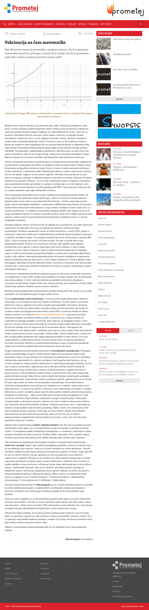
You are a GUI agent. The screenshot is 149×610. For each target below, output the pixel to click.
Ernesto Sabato (105, 225)
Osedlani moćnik (122, 54)
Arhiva (119, 99)
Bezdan (108, 331)
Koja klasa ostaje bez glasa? (127, 39)
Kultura (61, 24)
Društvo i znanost (44, 24)
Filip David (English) (107, 263)
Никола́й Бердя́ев (106, 237)
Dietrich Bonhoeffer (106, 250)
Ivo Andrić (102, 244)
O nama (116, 582)
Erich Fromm (103, 309)
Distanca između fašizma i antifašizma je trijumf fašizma (127, 154)
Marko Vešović (104, 296)
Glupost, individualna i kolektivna (125, 168)
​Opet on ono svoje (108, 339)
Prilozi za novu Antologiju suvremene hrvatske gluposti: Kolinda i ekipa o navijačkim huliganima (118, 374)
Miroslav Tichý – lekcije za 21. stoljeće (126, 183)
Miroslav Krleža (105, 231)
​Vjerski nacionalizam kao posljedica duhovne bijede (126, 198)
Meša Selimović (105, 283)
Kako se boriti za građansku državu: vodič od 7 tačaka (117, 351)
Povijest (72, 24)
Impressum (117, 587)
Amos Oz (102, 218)
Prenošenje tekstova (122, 597)
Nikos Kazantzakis (106, 276)
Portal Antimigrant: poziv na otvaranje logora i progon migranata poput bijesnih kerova (119, 363)
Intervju (82, 24)
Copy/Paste (105, 24)
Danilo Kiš (102, 315)
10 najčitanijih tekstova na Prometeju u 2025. (126, 86)
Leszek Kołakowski (106, 322)
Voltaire (101, 289)
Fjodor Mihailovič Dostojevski (111, 270)
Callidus (141, 606)
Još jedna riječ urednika (125, 69)
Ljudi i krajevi (25, 24)
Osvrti (12, 24)
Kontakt (116, 592)
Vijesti (131, 331)
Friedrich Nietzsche (106, 257)
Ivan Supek (103, 302)
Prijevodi (93, 24)
